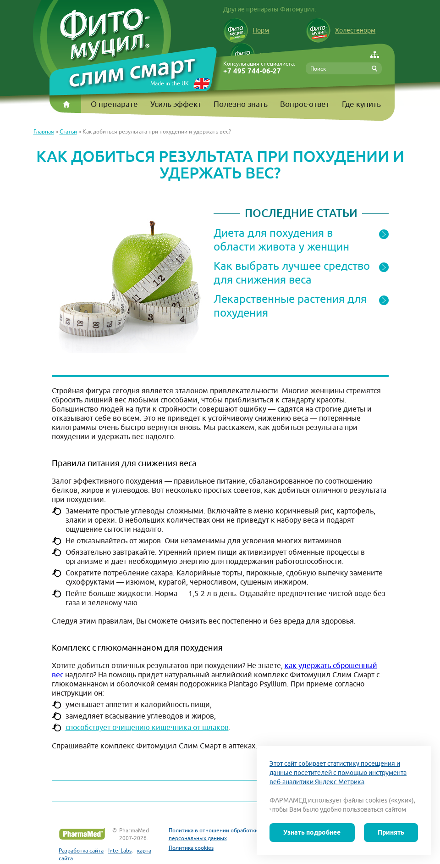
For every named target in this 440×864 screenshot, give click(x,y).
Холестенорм (340, 30)
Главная (43, 131)
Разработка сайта (81, 850)
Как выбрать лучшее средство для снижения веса (292, 272)
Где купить (361, 104)
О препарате (114, 104)
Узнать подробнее (312, 832)
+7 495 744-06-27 (252, 71)
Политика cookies (191, 847)
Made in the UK (169, 83)
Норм (246, 30)
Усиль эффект (175, 104)
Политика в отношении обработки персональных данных (213, 834)
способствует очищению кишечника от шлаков (147, 727)
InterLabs (120, 850)
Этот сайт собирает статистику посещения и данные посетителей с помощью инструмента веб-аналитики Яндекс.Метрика (338, 773)
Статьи (68, 131)
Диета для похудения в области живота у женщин (281, 239)
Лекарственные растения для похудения (290, 305)
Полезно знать (241, 104)
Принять (391, 832)
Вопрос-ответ (305, 104)
